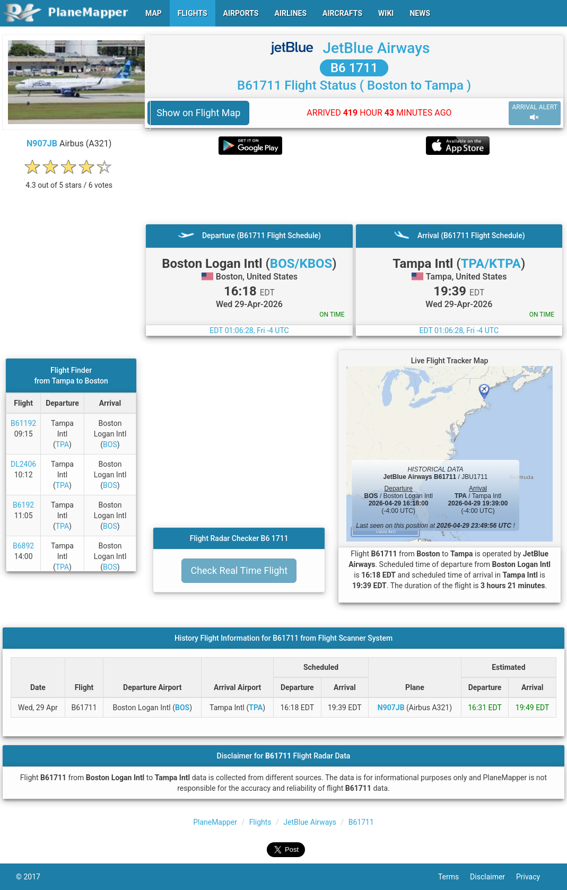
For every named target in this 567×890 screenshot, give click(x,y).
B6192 (23, 505)
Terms (454, 876)
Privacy (533, 876)
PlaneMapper (215, 822)
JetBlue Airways (376, 48)
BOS (110, 444)
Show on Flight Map (198, 112)
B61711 (361, 822)
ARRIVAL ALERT (534, 112)
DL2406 (23, 464)
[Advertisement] (354, 189)
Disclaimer (493, 876)
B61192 (23, 423)
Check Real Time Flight (238, 570)
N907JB (42, 143)
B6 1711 (354, 67)
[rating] (69, 179)
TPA (62, 444)
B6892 (23, 546)
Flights (260, 822)
